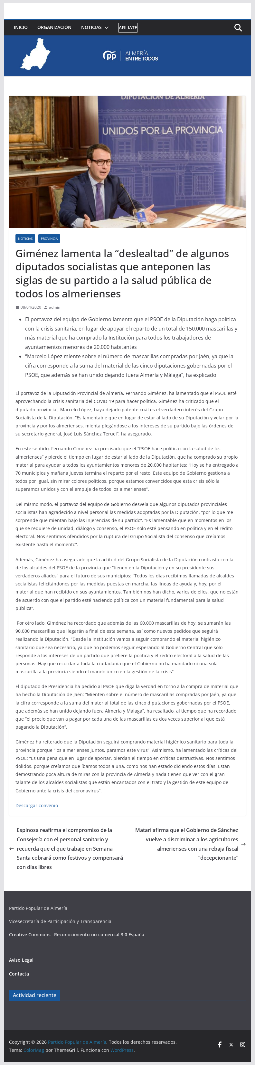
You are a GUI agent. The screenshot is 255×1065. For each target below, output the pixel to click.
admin (54, 307)
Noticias (91, 27)
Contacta (19, 974)
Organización (54, 27)
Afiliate (128, 27)
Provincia (49, 238)
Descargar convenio (36, 805)
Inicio (21, 27)
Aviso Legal (21, 960)
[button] (105, 28)
